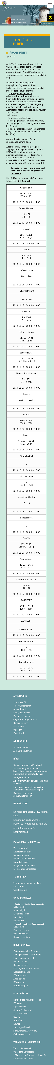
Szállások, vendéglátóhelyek (27, 883)
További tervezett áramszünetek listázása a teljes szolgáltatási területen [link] (28, 170)
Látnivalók (18, 886)
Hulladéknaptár (20, 985)
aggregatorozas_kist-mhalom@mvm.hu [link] (19, 95)
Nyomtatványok (21, 861)
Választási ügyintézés (23, 1051)
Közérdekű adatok (22, 851)
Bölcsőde (17, 1020)
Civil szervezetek (21, 1034)
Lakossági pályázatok (23, 958)
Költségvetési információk (26, 968)
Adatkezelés (19, 978)
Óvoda (16, 1016)
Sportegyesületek (21, 1027)
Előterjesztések (21, 913)
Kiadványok (18, 733)
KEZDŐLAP (22, 40)
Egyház (16, 1023)
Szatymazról (19, 702)
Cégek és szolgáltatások (25, 719)
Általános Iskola (21, 1013)
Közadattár (18, 982)
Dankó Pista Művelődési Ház (27, 999)
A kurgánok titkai (21, 777)
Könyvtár (17, 1003)
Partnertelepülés (21, 716)
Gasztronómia (20, 889)
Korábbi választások (23, 1058)
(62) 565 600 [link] (23, 180)
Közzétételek (20, 975)
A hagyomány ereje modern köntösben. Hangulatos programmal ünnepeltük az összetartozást (30, 771)
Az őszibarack (19, 709)
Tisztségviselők (21, 848)
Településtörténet (22, 705)
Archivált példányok (22, 750)
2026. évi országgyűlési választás (29, 1055)
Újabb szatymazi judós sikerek (27, 765)
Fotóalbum (18, 726)
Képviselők (18, 906)
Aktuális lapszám (21, 747)
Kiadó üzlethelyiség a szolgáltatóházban (23, 794)
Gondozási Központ (22, 1010)
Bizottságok (19, 910)
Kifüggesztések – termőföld (27, 954)
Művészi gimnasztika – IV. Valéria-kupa (23, 19)
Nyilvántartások (21, 855)
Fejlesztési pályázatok (24, 858)
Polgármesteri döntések (25, 865)
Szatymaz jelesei (21, 712)
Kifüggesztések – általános (26, 951)
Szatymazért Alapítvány (25, 1030)
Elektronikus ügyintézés (24, 868)
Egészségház (19, 1006)
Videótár (17, 729)
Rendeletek (18, 920)
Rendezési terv (20, 722)
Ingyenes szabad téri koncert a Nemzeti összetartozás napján (28, 788)
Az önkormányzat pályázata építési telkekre (30, 782)
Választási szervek (22, 1048)
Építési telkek (20, 961)
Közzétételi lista (21, 937)
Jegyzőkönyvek (20, 917)
